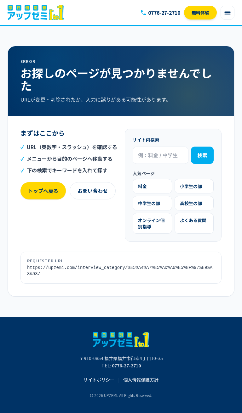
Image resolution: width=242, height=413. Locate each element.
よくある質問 (193, 220)
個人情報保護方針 (140, 380)
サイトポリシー (99, 380)
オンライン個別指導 (151, 223)
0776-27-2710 (160, 12)
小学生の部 (191, 186)
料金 (142, 186)
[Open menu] (227, 13)
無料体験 (200, 12)
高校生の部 (191, 203)
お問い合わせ (93, 190)
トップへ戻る (43, 190)
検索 (202, 155)
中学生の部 (149, 203)
